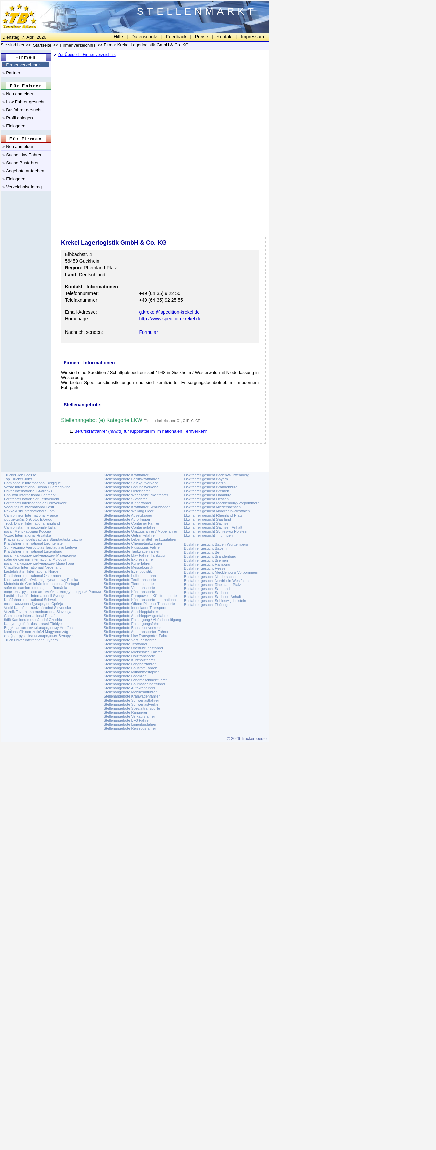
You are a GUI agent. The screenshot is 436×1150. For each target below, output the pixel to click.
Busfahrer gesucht (22, 109)
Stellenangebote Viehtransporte (129, 588)
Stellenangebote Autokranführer (129, 688)
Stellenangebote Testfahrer (125, 644)
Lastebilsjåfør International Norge (31, 571)
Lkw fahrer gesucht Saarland (207, 519)
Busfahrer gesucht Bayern (205, 548)
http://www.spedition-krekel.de (170, 318)
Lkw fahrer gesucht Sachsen (207, 523)
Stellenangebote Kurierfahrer (127, 563)
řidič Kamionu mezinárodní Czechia (33, 620)
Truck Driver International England (32, 523)
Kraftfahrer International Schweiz (31, 600)
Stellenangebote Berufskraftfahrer (131, 479)
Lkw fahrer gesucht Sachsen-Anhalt (213, 527)
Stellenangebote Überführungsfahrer (133, 648)
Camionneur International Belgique (32, 483)
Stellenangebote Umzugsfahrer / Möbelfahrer (140, 531)
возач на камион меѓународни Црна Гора (39, 563)
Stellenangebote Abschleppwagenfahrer (136, 616)
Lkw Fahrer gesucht (23, 101)
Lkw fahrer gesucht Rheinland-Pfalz (213, 515)
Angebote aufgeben (23, 170)
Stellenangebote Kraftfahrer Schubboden (137, 507)
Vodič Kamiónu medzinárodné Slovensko (37, 608)
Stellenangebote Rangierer (125, 712)
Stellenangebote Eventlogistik (128, 571)
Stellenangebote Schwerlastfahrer (131, 700)
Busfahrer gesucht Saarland (207, 589)
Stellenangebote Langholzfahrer (130, 664)
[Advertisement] (159, 112)
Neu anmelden (18, 93)
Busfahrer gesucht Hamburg (207, 564)
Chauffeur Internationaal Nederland (33, 567)
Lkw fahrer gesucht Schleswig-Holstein (215, 531)
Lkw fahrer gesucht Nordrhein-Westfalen (217, 511)
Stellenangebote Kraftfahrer (126, 475)
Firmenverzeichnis (22, 64)
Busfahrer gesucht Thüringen (208, 605)
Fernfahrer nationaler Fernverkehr (31, 499)
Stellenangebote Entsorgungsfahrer (133, 624)
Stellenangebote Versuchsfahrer (130, 640)
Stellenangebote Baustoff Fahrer (130, 668)
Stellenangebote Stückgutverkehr (131, 483)
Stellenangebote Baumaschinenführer (134, 684)
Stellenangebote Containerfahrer (130, 527)
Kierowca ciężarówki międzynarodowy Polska (41, 580)
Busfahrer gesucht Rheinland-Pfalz (212, 585)
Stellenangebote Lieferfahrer (127, 491)
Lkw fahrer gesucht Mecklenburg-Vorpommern (222, 503)
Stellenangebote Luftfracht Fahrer (131, 575)
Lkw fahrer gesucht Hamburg (207, 495)
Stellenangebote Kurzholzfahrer (129, 660)
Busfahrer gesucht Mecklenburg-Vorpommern (221, 572)
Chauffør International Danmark (30, 495)
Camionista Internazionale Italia (29, 527)
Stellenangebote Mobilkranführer (130, 692)
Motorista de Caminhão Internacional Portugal (41, 584)
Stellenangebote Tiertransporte (129, 584)
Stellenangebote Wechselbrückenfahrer (136, 495)
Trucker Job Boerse (20, 475)
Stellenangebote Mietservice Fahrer (133, 652)
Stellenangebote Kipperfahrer (127, 503)
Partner (11, 72)
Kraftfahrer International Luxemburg (33, 551)
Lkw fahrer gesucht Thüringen (208, 535)
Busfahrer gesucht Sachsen (206, 593)
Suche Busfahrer (20, 162)
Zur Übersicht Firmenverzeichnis (87, 54)
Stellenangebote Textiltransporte (130, 580)
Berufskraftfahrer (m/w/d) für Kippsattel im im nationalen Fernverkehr (140, 431)
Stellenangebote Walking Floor (128, 511)
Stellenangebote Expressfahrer (129, 559)
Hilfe (118, 36)
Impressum (252, 36)
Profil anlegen (17, 117)
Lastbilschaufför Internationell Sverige (34, 596)
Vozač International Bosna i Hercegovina (37, 487)
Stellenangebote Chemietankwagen (133, 543)
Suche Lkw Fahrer (22, 154)
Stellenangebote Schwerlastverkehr (133, 704)
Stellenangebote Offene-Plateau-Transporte (139, 604)
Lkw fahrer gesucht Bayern (206, 479)
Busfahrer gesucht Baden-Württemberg (216, 544)
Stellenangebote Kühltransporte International (140, 600)
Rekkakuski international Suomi (29, 511)
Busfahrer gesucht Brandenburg (210, 556)
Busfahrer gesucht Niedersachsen (212, 576)
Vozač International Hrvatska (27, 535)
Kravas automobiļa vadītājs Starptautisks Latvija (43, 539)
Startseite (42, 45)
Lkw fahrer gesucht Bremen (206, 491)
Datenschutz (144, 36)
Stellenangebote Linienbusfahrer (130, 724)
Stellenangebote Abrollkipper (127, 519)
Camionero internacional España (31, 616)
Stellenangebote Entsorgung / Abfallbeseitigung (142, 620)
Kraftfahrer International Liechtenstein (34, 543)
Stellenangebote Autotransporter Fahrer (136, 632)
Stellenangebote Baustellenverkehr (132, 628)
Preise (201, 36)
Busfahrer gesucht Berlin (204, 552)
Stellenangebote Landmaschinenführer (135, 680)
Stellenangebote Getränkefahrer (130, 535)
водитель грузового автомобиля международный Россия (52, 592)
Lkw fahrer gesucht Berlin (205, 483)
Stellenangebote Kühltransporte (129, 592)
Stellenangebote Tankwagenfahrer (132, 551)
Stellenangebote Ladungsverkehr (131, 487)
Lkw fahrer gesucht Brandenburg (211, 487)
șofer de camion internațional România (35, 588)
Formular (148, 332)
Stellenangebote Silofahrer (125, 499)
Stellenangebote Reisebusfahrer (130, 728)
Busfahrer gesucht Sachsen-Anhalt (212, 597)
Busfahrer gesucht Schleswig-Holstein (215, 601)
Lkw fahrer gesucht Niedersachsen (212, 507)
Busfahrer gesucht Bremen (206, 560)
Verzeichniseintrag (22, 186)
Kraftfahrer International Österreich (32, 575)
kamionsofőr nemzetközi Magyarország (36, 632)
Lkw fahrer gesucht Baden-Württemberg (216, 475)
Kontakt (224, 36)
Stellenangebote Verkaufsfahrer (129, 716)
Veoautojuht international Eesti (29, 507)
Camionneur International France (31, 515)
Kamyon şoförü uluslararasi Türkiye (33, 624)
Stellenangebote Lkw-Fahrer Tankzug (134, 555)
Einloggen (13, 125)
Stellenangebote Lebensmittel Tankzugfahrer (140, 539)
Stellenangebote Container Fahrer (131, 523)
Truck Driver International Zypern (31, 640)
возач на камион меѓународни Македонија (40, 555)
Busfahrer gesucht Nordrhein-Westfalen (216, 581)
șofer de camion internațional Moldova (35, 559)
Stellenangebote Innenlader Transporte (135, 608)
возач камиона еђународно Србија (33, 604)
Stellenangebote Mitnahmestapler (131, 672)
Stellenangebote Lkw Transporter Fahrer (137, 636)
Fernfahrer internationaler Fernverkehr (35, 503)
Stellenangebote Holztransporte (129, 656)
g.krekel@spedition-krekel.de (169, 312)
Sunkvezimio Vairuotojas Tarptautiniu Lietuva (40, 547)
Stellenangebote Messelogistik (128, 567)
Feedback (176, 36)
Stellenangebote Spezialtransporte (132, 708)
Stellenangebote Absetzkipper (128, 515)
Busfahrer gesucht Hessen (206, 568)
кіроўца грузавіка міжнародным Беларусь (39, 636)
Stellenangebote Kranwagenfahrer (132, 696)
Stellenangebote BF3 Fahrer (127, 720)
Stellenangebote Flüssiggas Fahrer (132, 547)
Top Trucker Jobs (18, 479)
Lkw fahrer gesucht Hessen (206, 499)
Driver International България (28, 491)
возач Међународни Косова (27, 531)
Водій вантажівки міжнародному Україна (38, 628)
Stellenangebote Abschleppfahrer (131, 612)
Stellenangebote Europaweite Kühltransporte (140, 596)
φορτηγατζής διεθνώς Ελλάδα (28, 519)
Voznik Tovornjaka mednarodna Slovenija (37, 612)
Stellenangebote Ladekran (125, 676)
